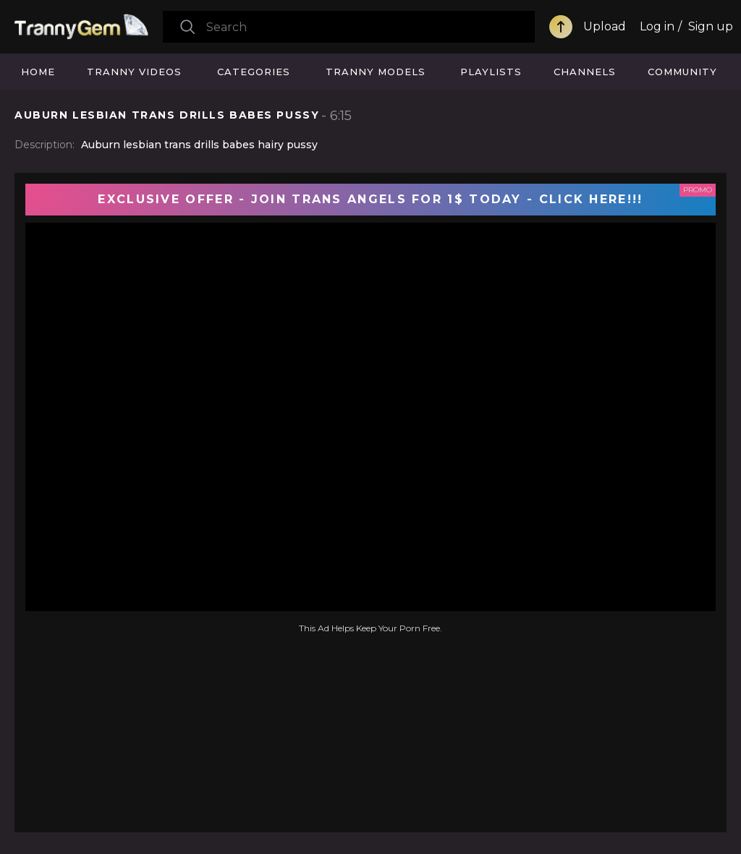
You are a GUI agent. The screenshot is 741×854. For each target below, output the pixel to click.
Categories (253, 71)
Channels (585, 71)
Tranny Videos (134, 71)
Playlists (491, 71)
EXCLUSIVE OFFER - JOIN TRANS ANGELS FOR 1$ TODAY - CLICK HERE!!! (370, 199)
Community (682, 71)
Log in (657, 26)
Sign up (710, 26)
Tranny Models (375, 71)
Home (38, 71)
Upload (604, 26)
